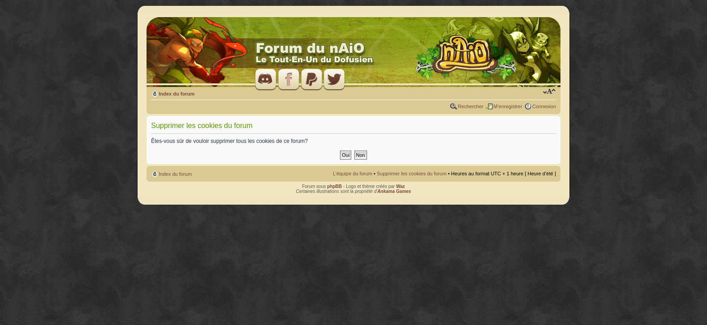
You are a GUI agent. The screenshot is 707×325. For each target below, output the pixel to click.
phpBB (334, 186)
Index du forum (176, 93)
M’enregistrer (507, 106)
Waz (400, 186)
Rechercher (470, 106)
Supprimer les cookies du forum (412, 173)
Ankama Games (394, 191)
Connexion (544, 106)
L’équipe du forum (352, 173)
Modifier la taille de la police (549, 92)
